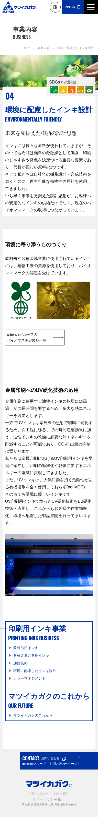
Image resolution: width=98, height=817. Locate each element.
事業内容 (43, 48)
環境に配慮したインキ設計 (75, 48)
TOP (27, 48)
